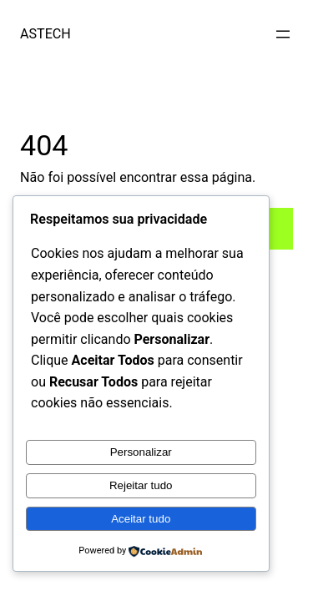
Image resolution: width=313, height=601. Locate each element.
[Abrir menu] (283, 34)
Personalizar (141, 452)
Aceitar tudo (140, 519)
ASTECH (45, 34)
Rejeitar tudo (141, 485)
